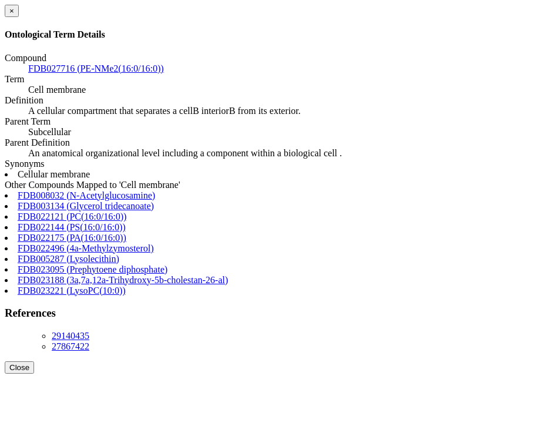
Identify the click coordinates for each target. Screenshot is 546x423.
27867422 (70, 346)
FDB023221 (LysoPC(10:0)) (72, 291)
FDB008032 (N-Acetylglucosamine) (86, 195)
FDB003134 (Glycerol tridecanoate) (86, 206)
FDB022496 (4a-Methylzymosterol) (86, 248)
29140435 (70, 336)
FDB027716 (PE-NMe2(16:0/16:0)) (96, 68)
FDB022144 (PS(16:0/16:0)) (72, 227)
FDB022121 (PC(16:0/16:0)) (72, 216)
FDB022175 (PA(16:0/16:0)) (72, 238)
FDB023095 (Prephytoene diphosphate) (93, 269)
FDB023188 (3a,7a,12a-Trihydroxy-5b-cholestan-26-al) (123, 280)
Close (19, 367)
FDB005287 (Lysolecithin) (68, 259)
